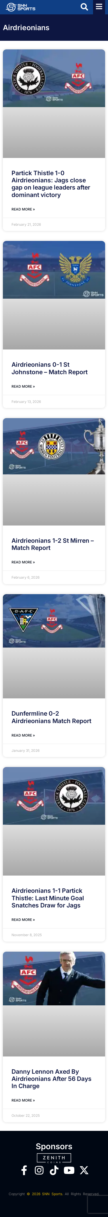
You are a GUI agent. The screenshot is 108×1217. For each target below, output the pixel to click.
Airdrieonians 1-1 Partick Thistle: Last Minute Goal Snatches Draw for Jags (48, 898)
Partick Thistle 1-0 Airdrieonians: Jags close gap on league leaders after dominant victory (51, 183)
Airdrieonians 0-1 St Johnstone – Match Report (50, 368)
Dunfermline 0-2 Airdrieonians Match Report (51, 717)
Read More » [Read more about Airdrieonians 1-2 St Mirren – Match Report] (23, 562)
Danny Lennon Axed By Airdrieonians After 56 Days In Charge (52, 1078)
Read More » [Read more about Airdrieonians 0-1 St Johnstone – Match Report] (23, 386)
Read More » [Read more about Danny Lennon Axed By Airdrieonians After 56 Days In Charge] (23, 1100)
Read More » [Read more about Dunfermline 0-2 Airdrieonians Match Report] (23, 735)
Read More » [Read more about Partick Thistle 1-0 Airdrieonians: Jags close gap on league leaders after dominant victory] (23, 209)
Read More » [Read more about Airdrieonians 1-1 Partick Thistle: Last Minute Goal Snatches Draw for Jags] (23, 919)
